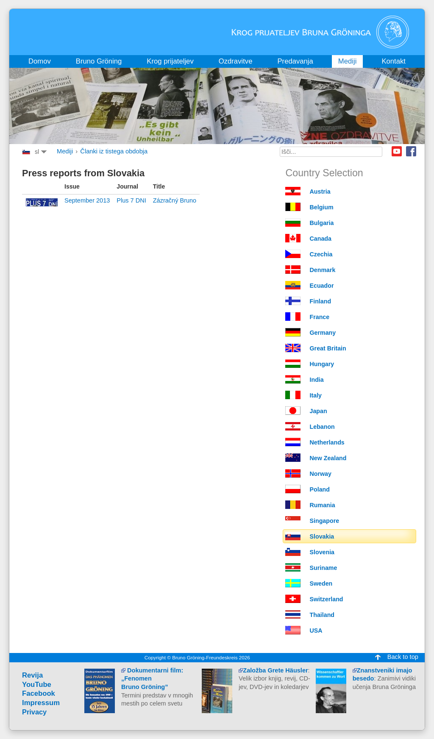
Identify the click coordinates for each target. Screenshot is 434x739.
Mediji (65, 151)
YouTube (36, 685)
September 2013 (87, 200)
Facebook (411, 151)
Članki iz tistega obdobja (113, 151)
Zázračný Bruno (174, 200)
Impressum (41, 703)
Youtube (397, 151)
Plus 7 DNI (131, 200)
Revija (32, 675)
